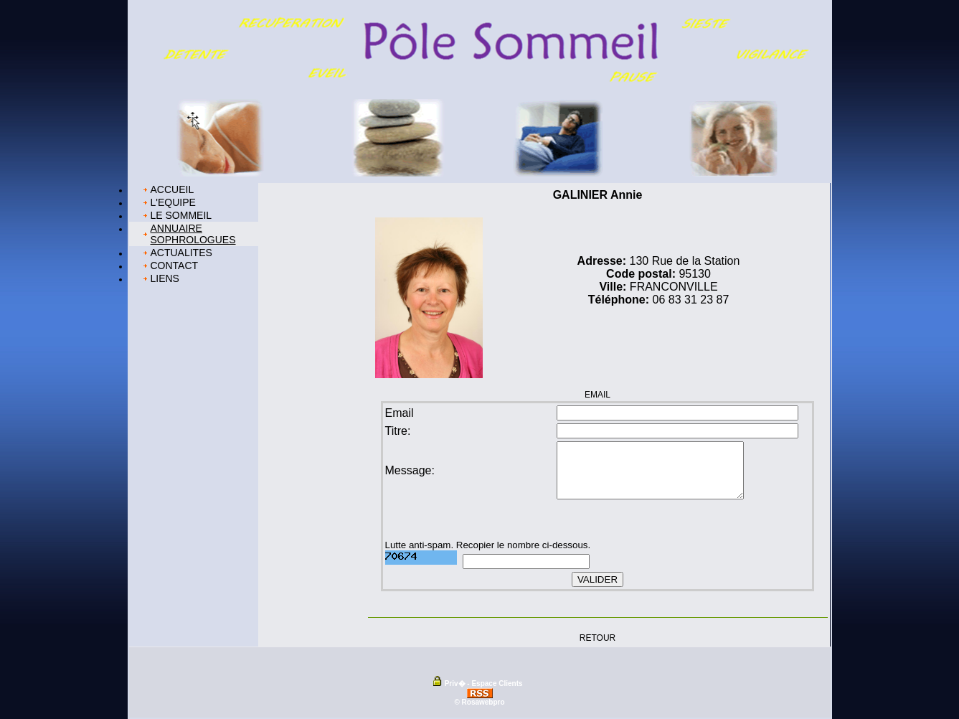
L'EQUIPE (173, 202)
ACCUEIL (172, 189)
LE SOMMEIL (181, 215)
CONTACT (175, 265)
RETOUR (597, 637)
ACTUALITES (181, 252)
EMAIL (597, 395)
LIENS (165, 278)
